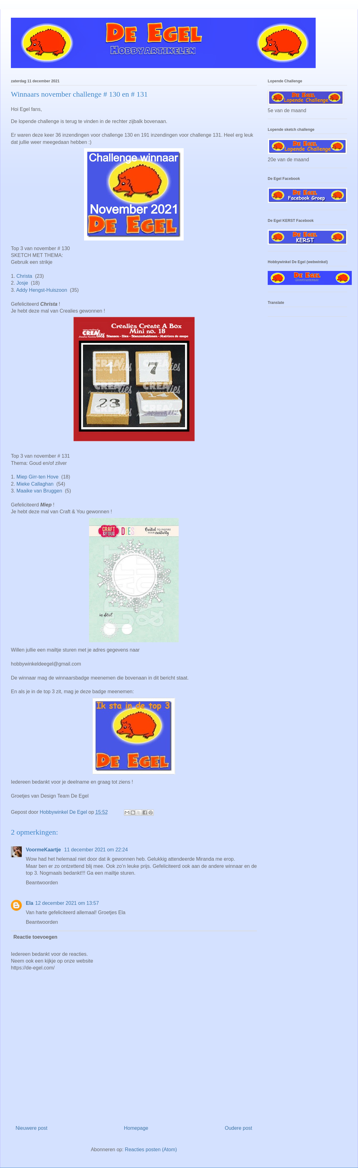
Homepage (136, 1128)
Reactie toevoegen (35, 937)
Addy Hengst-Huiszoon (41, 290)
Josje (22, 283)
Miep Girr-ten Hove (37, 476)
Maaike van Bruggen (39, 490)
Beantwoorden (42, 882)
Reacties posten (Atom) (151, 1149)
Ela (29, 903)
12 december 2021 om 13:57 (67, 903)
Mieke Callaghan (35, 484)
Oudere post (238, 1128)
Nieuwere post (31, 1128)
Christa (24, 276)
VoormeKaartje (44, 849)
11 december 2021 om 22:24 (96, 849)
